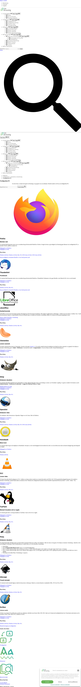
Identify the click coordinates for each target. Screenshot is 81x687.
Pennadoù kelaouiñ (11, 18)
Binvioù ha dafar (8, 34)
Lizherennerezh (10, 43)
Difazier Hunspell (11, 30)
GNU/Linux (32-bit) (27, 255)
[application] (11, 13)
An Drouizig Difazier (11, 28)
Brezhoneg (5, 3)
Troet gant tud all (11, 25)
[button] (78, 670)
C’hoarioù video (10, 24)
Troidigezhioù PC (11, 21)
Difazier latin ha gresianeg (13, 33)
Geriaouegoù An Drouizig (15, 38)
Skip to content (3, 0)
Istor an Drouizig (11, 16)
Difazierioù (6, 27)
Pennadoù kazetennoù (5, 684)
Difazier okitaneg (11, 31)
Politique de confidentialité (55, 684)
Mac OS (20, 255)
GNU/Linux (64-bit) (36, 255)
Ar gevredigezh (7, 13)
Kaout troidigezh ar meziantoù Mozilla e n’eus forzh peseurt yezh (15, 257)
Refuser (60, 681)
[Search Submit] (18, 49)
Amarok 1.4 (32, 346)
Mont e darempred (7, 46)
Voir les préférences (73, 681)
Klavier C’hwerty (11, 42)
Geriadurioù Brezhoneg (12, 40)
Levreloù (9, 45)
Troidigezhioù (7, 19)
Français (5, 4)
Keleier (8, 15)
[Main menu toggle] (4, 137)
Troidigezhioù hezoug (12, 22)
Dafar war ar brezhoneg (13, 36)
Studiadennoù (12, 39)
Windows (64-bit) (4, 255)
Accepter (47, 681)
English (5, 5)
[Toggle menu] (16, 14)
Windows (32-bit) (13, 255)
